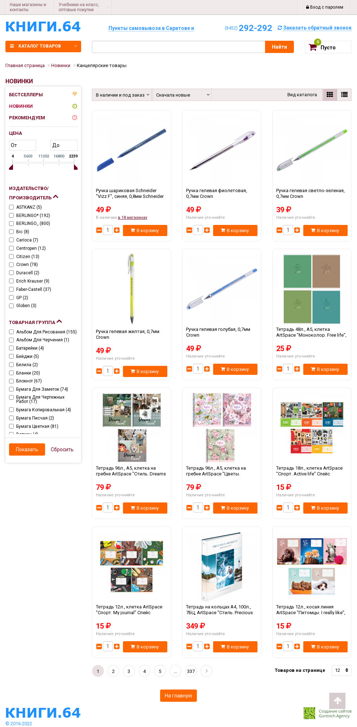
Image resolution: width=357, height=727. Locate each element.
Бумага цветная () (37, 426)
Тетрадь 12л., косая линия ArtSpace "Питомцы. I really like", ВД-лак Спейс (312, 612)
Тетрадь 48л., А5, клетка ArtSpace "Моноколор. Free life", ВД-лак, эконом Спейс (312, 335)
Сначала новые (173, 95)
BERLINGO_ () (33, 223)
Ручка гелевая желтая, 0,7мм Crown (131, 337)
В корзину (145, 230)
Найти (279, 47)
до (56, 145)
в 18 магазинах (132, 217)
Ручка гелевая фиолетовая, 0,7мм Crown (221, 196)
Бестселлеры (26, 94)
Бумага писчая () (35, 418)
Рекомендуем (27, 117)
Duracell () (27, 273)
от (14, 145)
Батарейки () (30, 348)
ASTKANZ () (29, 207)
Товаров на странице (300, 670)
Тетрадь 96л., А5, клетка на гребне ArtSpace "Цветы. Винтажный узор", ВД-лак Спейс (221, 473)
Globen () (26, 305)
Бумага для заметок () (42, 389)
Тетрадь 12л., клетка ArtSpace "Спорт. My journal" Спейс (131, 612)
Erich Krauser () (32, 281)
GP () (22, 298)
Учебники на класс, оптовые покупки (78, 7)
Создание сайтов (335, 711)
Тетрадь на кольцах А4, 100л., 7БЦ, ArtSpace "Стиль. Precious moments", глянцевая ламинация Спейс (221, 612)
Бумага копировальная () (43, 410)
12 (337, 670)
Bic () (22, 232)
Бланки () (28, 373)
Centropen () (31, 248)
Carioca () (27, 240)
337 (191, 671)
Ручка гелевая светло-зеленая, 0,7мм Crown (312, 196)
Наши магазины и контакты (28, 7)
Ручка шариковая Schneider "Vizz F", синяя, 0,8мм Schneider (131, 196)
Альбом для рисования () (46, 332)
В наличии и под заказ (119, 95)
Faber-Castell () (33, 289)
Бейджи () (27, 356)
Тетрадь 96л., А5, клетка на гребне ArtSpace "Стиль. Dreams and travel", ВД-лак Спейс (131, 473)
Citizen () (27, 256)
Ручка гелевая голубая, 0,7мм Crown (221, 335)
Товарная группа (35, 320)
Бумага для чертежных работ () (40, 399)
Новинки (21, 106)
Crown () (27, 264)
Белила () (27, 365)
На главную (178, 696)
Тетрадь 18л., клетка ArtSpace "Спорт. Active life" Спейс (312, 473)
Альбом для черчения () (42, 340)
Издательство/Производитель (33, 193)
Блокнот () (29, 381)
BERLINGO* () (33, 215)
